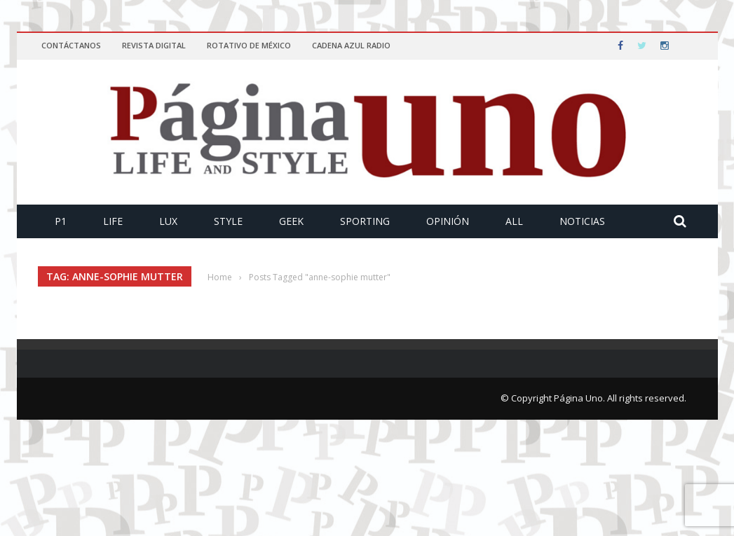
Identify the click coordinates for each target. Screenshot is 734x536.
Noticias (582, 221)
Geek (291, 221)
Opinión (447, 221)
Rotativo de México (249, 45)
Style (228, 221)
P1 (61, 221)
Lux (168, 221)
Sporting (365, 221)
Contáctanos (71, 45)
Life (113, 221)
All (514, 221)
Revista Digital (154, 45)
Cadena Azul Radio (351, 45)
